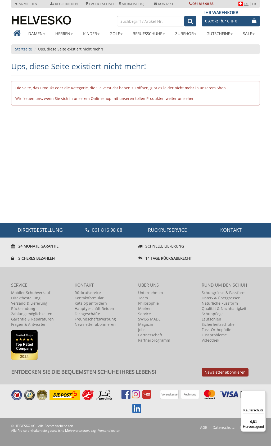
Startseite (23, 49)
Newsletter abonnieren (95, 324)
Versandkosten (109, 430)
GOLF (116, 33)
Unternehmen (150, 292)
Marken (145, 308)
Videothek (210, 340)
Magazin (145, 324)
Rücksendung (23, 308)
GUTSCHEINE (219, 33)
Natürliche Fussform (220, 303)
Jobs (142, 329)
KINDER (91, 33)
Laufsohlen (211, 319)
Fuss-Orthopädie (216, 329)
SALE (249, 33)
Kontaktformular (89, 297)
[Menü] (262, 394)
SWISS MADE (149, 319)
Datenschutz (224, 427)
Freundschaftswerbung (95, 319)
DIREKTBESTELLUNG (40, 230)
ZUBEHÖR (185, 33)
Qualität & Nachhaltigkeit (224, 308)
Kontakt (163, 3)
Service (144, 313)
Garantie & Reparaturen (32, 319)
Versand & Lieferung (29, 303)
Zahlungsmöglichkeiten (31, 313)
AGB (203, 427)
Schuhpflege (213, 313)
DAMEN (36, 33)
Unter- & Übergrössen (221, 297)
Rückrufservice (167, 230)
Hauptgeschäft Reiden (94, 308)
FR (254, 3)
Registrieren (64, 3)
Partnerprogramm (154, 340)
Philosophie (148, 303)
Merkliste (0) (131, 3)
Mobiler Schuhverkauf (30, 292)
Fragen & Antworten (29, 324)
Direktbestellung (25, 297)
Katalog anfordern (91, 303)
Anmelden (26, 3)
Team (143, 297)
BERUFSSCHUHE (149, 33)
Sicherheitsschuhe (218, 324)
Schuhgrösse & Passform (224, 292)
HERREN (64, 33)
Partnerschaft (150, 334)
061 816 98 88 (201, 3)
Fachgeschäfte (100, 3)
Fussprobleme (214, 334)
